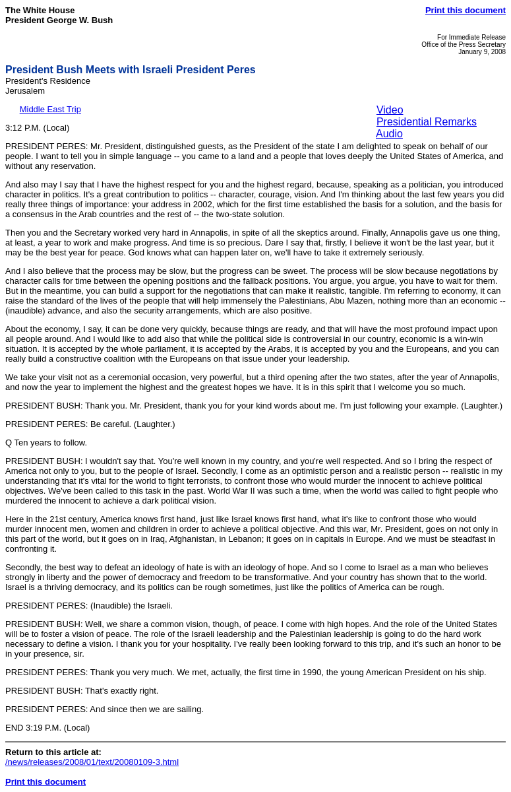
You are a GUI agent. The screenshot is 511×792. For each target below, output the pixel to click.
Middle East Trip (50, 109)
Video (390, 110)
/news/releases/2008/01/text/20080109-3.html (92, 762)
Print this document (465, 10)
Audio (389, 133)
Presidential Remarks (426, 121)
